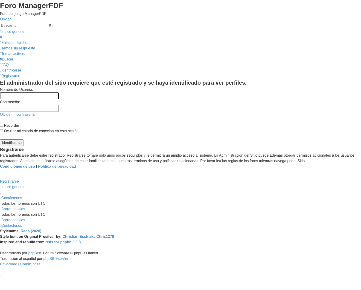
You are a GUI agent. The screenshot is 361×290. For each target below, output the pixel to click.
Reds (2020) (31, 231)
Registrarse (9, 181)
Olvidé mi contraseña (17, 114)
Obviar (5, 19)
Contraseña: (10, 102)
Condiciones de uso (17, 166)
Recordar (9, 125)
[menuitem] (1, 37)
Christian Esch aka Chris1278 (88, 236)
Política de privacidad (57, 166)
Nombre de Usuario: (16, 90)
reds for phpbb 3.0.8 (63, 242)
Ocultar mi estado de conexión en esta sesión (39, 131)
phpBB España (55, 259)
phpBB (33, 253)
